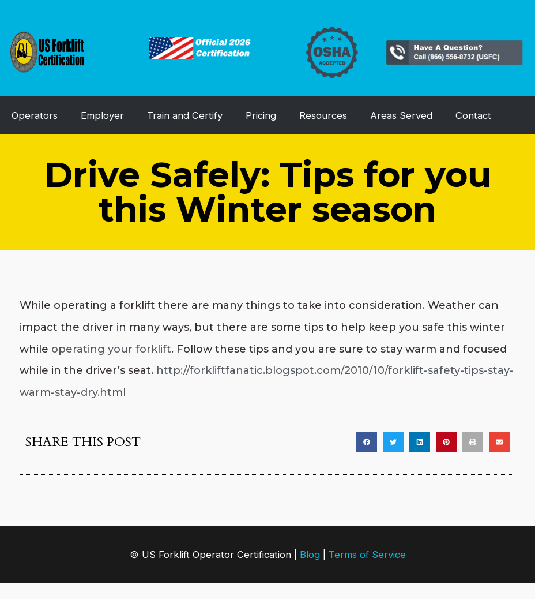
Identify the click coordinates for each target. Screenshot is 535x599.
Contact (473, 115)
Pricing (261, 115)
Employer (102, 115)
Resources (323, 115)
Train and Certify (185, 115)
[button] (366, 442)
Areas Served (401, 115)
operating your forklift (111, 349)
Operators (35, 115)
